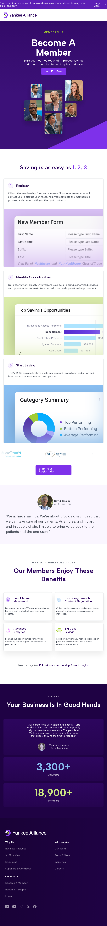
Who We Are (62, 842)
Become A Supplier (16, 889)
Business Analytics (15, 848)
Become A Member (16, 882)
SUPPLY (12, 855)
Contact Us (12, 876)
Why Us (9, 842)
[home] (20, 15)
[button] (99, 15)
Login (8, 896)
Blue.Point (11, 861)
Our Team (60, 848)
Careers (59, 868)
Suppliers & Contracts (18, 868)
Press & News (62, 855)
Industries (60, 861)
